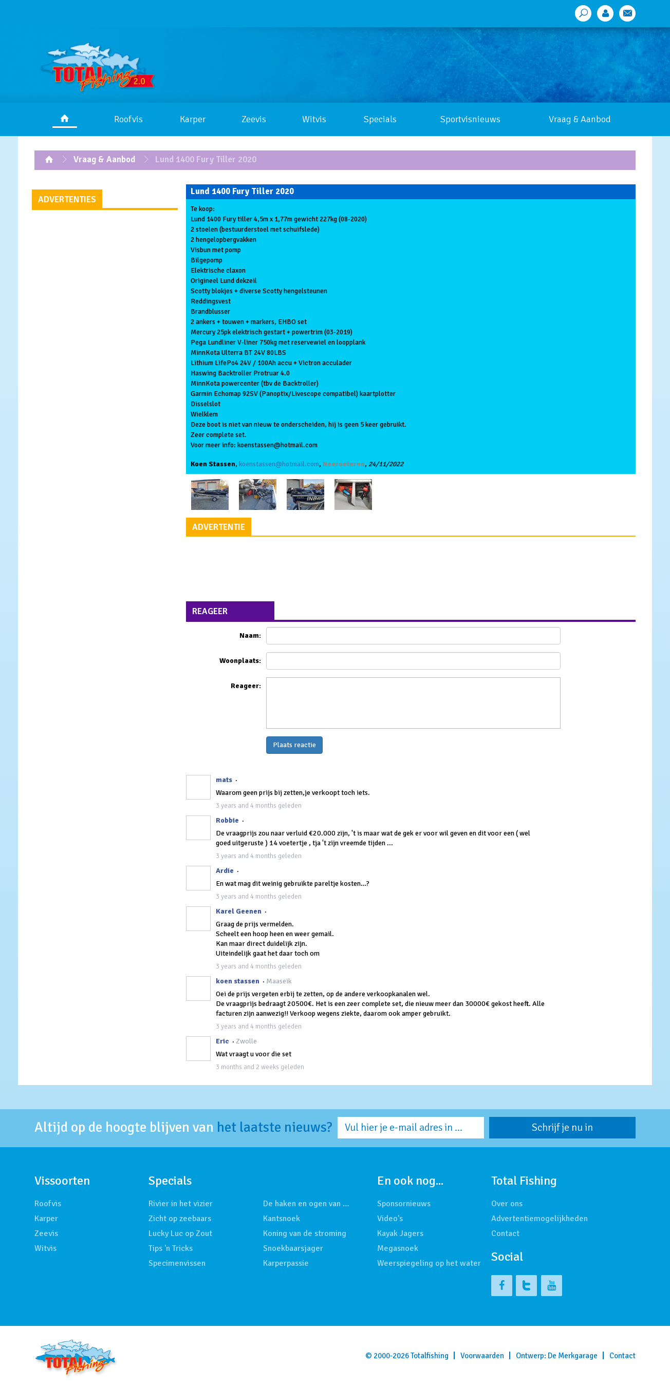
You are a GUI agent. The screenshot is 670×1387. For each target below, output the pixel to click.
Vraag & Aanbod (580, 119)
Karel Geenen (239, 911)
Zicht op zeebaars (179, 1218)
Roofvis (128, 119)
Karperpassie (286, 1263)
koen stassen (237, 981)
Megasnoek (397, 1248)
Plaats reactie (294, 744)
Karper (193, 119)
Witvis (314, 119)
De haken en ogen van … (306, 1204)
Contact (505, 1233)
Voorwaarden (482, 1355)
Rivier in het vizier (180, 1204)
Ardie (225, 870)
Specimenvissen (177, 1263)
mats (224, 779)
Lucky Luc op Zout (180, 1233)
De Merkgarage (573, 1355)
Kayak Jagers (400, 1233)
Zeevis (253, 119)
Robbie (227, 820)
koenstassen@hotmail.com (279, 464)
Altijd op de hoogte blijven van (183, 1127)
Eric (222, 1041)
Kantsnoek (281, 1218)
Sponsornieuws (404, 1204)
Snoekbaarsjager (293, 1248)
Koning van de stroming (304, 1233)
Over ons (507, 1204)
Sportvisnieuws (470, 119)
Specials (380, 119)
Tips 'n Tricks (170, 1248)
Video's (390, 1218)
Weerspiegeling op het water (429, 1263)
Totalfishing (430, 1355)
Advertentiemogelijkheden (539, 1218)
